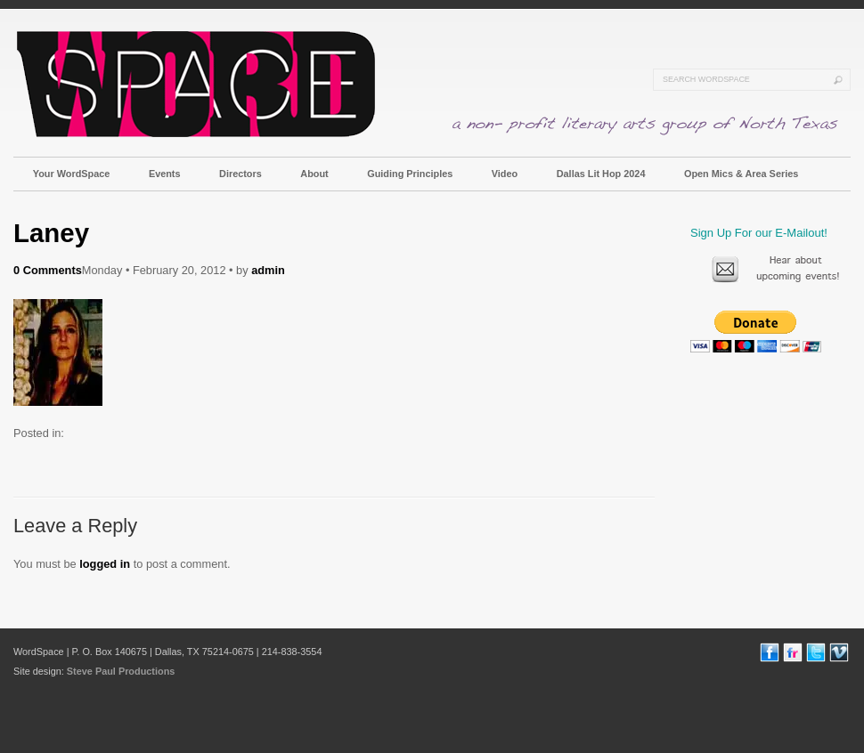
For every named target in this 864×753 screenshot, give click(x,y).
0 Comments (47, 270)
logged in (104, 564)
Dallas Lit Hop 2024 (601, 173)
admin (268, 270)
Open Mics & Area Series (741, 173)
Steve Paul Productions (121, 671)
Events (165, 173)
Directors (240, 173)
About (314, 173)
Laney (51, 232)
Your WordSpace (71, 173)
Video (505, 173)
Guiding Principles (409, 173)
